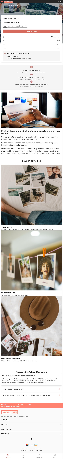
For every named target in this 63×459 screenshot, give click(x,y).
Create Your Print (31, 31)
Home (3, 5)
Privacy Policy (37, 448)
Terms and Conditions (26, 448)
